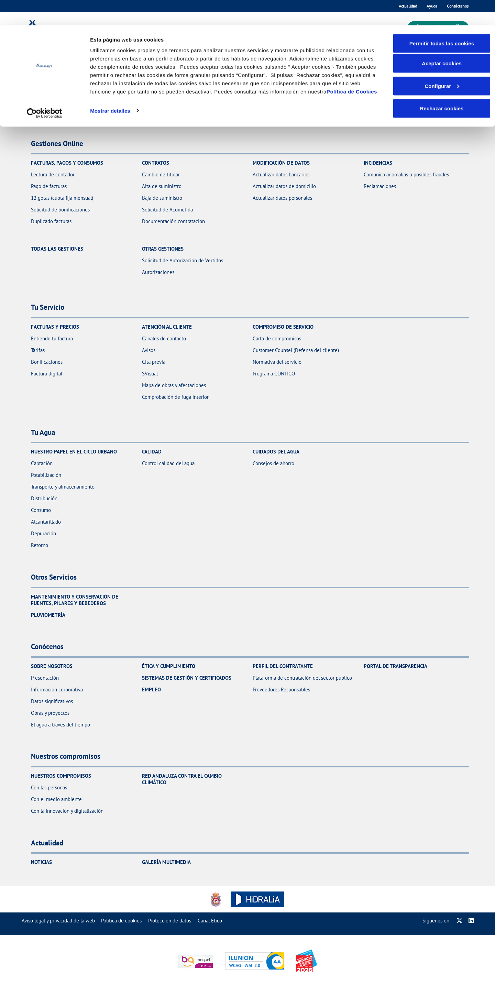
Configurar (442, 61)
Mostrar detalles (110, 85)
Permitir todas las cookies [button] (441, 18)
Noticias (41, 862)
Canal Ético (210, 920)
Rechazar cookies (442, 83)
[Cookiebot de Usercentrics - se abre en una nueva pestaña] (44, 88)
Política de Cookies (352, 66)
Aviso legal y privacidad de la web (58, 920)
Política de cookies (121, 920)
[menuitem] (58, 920)
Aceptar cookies (442, 38)
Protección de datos (169, 920)
